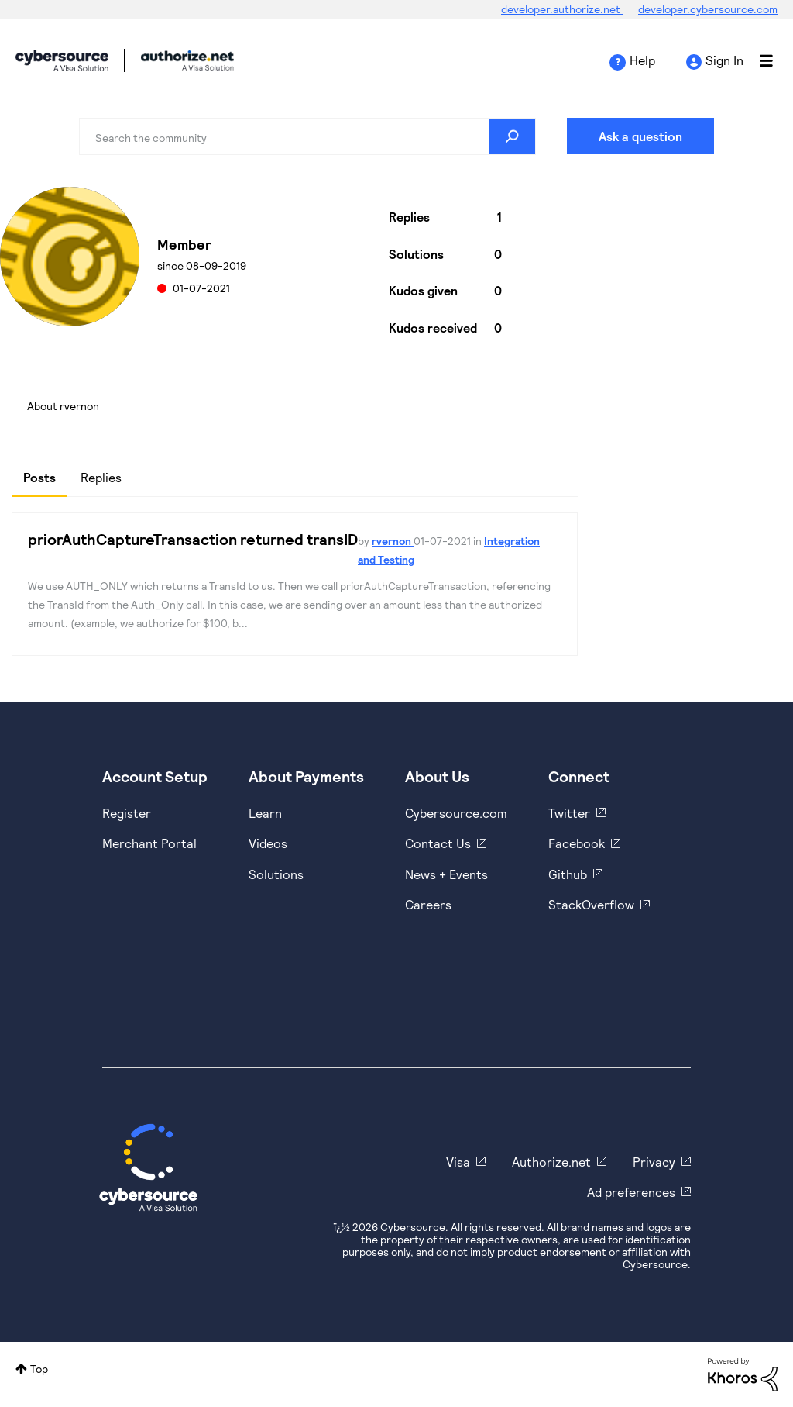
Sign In (724, 60)
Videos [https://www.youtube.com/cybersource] (268, 843)
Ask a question (640, 136)
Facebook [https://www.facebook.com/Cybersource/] (576, 843)
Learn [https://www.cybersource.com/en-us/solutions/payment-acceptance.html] (265, 812)
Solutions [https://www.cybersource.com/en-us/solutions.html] (276, 874)
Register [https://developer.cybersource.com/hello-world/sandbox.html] (126, 812)
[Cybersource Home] (148, 1167)
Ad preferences (631, 1192)
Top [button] (39, 1368)
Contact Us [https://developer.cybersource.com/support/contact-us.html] (438, 843)
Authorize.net (551, 1161)
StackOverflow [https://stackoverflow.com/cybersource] (591, 904)
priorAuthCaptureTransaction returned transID (193, 538)
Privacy (654, 1161)
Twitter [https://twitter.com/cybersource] (569, 812)
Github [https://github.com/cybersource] (567, 874)
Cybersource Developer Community (61, 60)
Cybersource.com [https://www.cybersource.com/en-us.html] (456, 812)
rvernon (393, 540)
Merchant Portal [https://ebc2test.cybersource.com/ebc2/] (149, 843)
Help (642, 60)
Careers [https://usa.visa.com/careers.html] (428, 904)
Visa (458, 1161)
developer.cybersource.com (708, 9)
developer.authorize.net (562, 9)
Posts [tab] (39, 477)
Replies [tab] (101, 477)
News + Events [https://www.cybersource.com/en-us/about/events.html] (446, 874)
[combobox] (307, 136)
